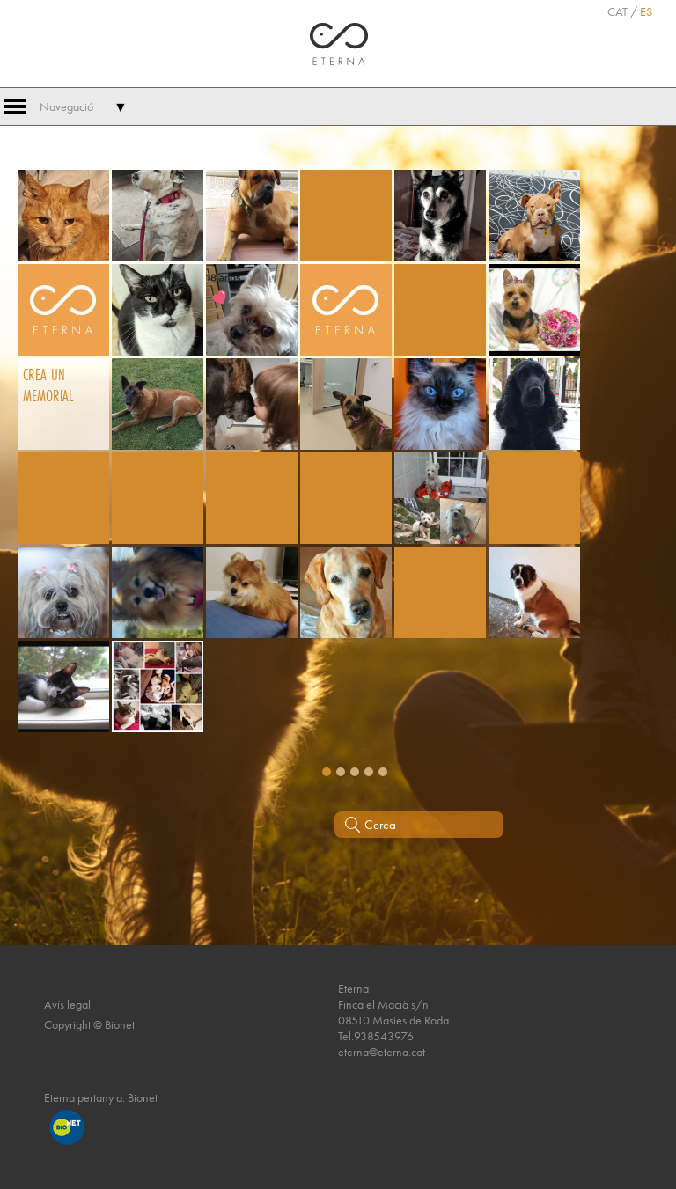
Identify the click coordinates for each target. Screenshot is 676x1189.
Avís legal (67, 1004)
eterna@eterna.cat (381, 1052)
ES (646, 11)
